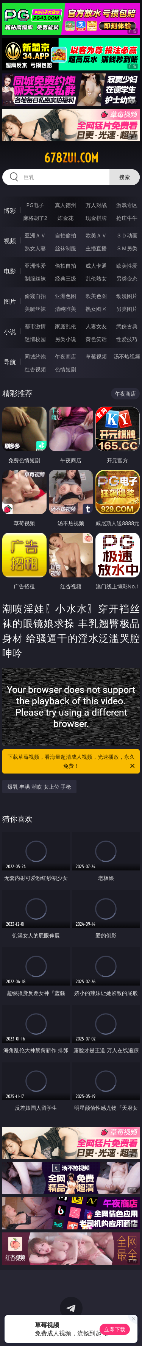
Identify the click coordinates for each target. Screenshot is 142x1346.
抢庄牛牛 (126, 217)
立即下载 (114, 1329)
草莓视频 (96, 356)
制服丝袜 (35, 278)
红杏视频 (35, 369)
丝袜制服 (65, 248)
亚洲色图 (65, 295)
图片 (10, 301)
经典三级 (65, 278)
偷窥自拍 (35, 295)
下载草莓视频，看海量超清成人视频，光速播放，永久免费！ (72, 761)
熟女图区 (96, 308)
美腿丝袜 (35, 308)
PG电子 (35, 205)
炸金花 (65, 217)
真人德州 (65, 205)
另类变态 (126, 278)
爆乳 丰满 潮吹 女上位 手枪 (40, 786)
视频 (10, 241)
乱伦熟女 (96, 278)
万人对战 (96, 205)
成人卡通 (96, 265)
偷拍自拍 (65, 265)
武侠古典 (126, 326)
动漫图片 (126, 295)
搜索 (124, 177)
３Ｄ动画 (126, 235)
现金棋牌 (96, 217)
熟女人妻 (35, 248)
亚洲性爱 (35, 265)
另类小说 (65, 339)
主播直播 (96, 248)
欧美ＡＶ (96, 235)
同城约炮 (35, 356)
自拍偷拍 (65, 235)
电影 (10, 271)
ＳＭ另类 (126, 248)
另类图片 (126, 308)
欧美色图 (96, 295)
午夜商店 (65, 356)
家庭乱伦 (65, 326)
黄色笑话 (96, 339)
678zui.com (71, 157)
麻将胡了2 (35, 217)
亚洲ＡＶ (35, 235)
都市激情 (35, 326)
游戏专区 (126, 205)
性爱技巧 (126, 339)
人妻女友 (96, 326)
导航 (10, 362)
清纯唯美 (65, 308)
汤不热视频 (127, 356)
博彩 (10, 210)
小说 (10, 332)
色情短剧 (65, 369)
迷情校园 (35, 339)
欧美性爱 (126, 265)
